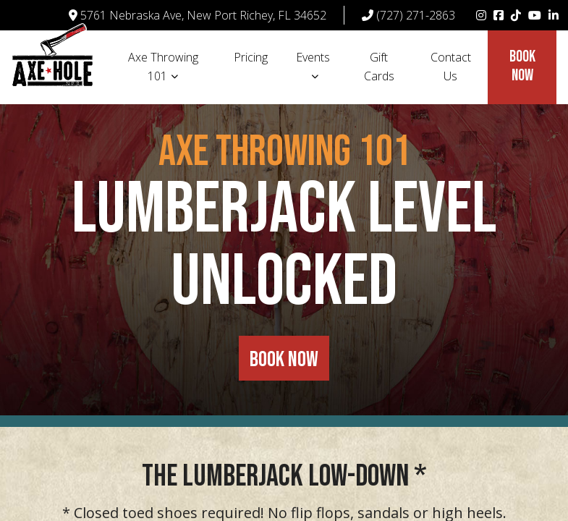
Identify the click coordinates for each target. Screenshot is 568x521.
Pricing (251, 57)
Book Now (522, 66)
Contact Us (451, 66)
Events (313, 57)
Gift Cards (379, 66)
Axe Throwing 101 (163, 66)
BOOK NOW (284, 360)
